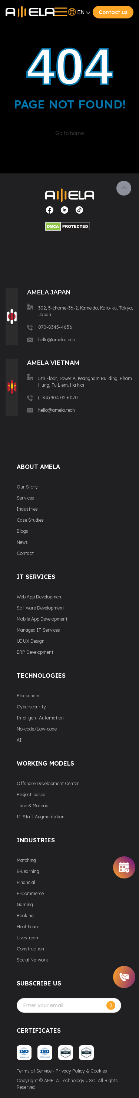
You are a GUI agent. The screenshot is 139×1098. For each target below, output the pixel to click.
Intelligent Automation (40, 718)
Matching (26, 860)
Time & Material (33, 805)
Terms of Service (34, 1071)
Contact (25, 553)
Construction (30, 949)
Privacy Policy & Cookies (81, 1071)
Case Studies (30, 520)
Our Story (27, 487)
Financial (26, 882)
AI (19, 740)
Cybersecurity (31, 706)
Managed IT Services (38, 630)
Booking (25, 915)
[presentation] (73, 1027)
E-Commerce (30, 893)
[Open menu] (58, 12)
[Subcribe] (110, 1005)
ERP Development (35, 652)
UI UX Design (30, 641)
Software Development (40, 608)
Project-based (31, 794)
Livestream (28, 937)
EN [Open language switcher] (79, 12)
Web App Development (40, 597)
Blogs (22, 531)
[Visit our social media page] (49, 212)
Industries (27, 509)
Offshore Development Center (48, 783)
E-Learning (28, 871)
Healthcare (28, 926)
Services (25, 498)
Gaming (25, 904)
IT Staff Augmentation (40, 816)
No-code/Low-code (37, 729)
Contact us (113, 12)
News (22, 542)
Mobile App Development (42, 619)
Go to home (69, 133)
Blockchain (28, 695)
